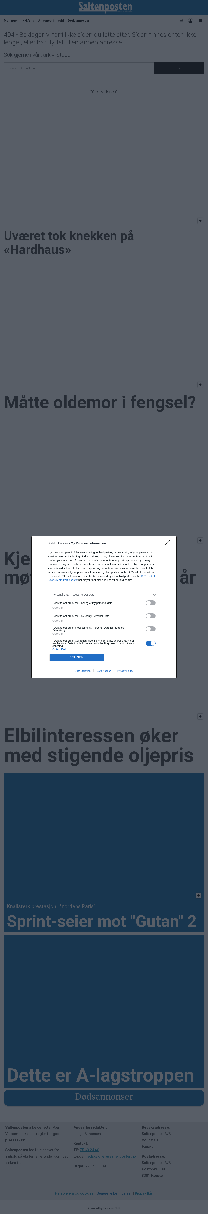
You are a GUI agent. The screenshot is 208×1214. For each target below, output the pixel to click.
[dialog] (104, 607)
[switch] (151, 602)
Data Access (103, 670)
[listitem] (104, 595)
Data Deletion (83, 670)
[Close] (169, 543)
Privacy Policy (125, 670)
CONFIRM (77, 657)
